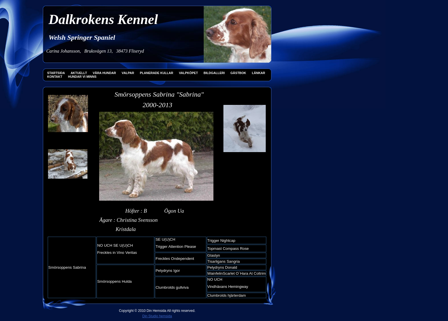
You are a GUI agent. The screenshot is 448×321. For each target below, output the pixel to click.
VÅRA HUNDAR (104, 73)
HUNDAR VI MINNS (82, 76)
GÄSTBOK (238, 73)
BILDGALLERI (214, 73)
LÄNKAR (258, 73)
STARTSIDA (56, 73)
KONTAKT (54, 76)
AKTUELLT (79, 73)
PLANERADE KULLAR (156, 73)
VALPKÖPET (188, 73)
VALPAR (128, 73)
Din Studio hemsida (157, 316)
